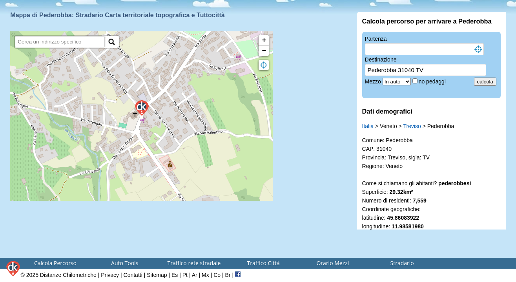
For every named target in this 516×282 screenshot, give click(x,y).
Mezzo (374, 81)
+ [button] (264, 40)
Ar (194, 275)
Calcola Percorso (55, 263)
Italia (368, 126)
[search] (60, 41)
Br (228, 275)
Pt (185, 275)
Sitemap (157, 275)
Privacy (110, 275)
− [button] (264, 51)
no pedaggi (433, 81)
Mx (205, 275)
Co (217, 275)
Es (174, 275)
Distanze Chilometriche (68, 275)
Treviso (412, 126)
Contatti (133, 275)
